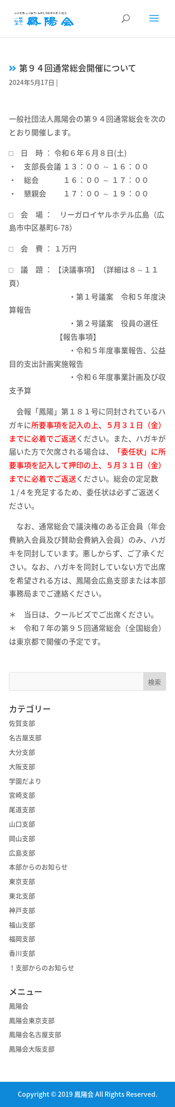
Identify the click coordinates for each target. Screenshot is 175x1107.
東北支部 (22, 895)
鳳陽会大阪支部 (32, 1048)
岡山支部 (22, 838)
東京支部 (22, 881)
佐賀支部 (22, 723)
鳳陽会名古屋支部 (35, 1034)
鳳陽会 (18, 1005)
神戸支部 (22, 910)
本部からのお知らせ (38, 866)
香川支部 (22, 953)
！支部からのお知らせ (41, 967)
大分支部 (22, 752)
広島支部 (22, 852)
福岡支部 (22, 938)
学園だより (25, 780)
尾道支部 (22, 809)
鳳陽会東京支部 (32, 1020)
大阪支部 (22, 766)
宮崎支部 (22, 794)
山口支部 (22, 823)
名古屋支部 (25, 737)
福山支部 (22, 924)
